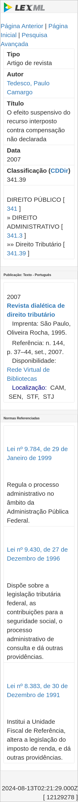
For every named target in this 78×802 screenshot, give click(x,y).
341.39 (16, 253)
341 (12, 208)
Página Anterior (22, 26)
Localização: (29, 387)
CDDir (59, 170)
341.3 (14, 235)
